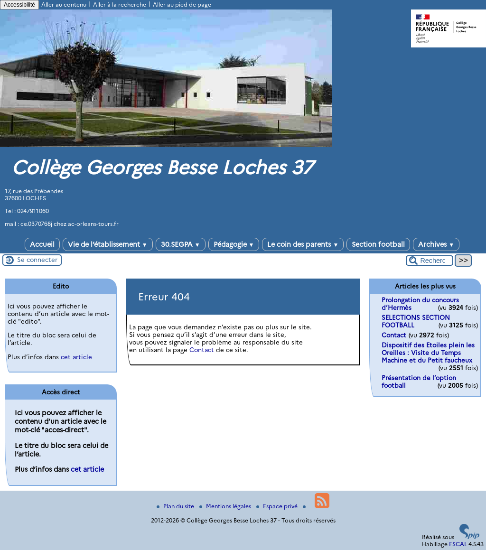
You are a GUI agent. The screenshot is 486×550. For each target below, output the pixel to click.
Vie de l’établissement (108, 244)
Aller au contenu (63, 4)
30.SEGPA (180, 244)
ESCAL (458, 544)
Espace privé (277, 506)
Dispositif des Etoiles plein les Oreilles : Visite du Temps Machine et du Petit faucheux (428, 352)
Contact (201, 350)
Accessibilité (19, 4)
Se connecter (37, 259)
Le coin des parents (302, 244)
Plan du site (176, 506)
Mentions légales (225, 506)
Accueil (42, 244)
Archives (436, 244)
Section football (378, 244)
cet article (76, 357)
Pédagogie (234, 244)
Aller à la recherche (119, 4)
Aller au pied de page (182, 4)
